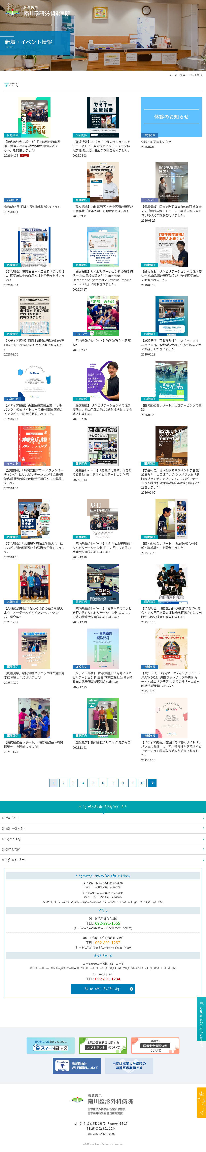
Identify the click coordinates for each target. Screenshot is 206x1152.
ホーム (173, 75)
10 (142, 782)
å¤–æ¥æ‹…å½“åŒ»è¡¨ (103, 988)
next (152, 783)
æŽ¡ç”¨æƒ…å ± (201, 1107)
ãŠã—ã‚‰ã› (14, 828)
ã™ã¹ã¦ (10, 818)
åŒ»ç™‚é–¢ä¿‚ (11, 839)
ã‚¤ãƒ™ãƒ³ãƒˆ (11, 849)
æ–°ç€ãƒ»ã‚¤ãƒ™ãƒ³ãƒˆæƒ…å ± (103, 806)
